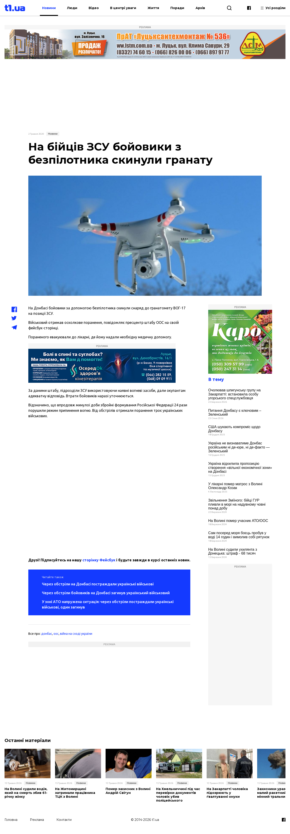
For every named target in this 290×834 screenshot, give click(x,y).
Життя (153, 8)
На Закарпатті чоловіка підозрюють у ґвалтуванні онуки (227, 792)
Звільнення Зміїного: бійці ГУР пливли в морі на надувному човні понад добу (237, 504)
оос (56, 633)
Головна (11, 820)
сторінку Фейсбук (98, 560)
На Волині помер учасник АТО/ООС (238, 521)
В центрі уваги (123, 8)
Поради (177, 8)
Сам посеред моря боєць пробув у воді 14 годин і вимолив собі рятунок (238, 535)
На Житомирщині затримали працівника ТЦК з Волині (75, 792)
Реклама (37, 820)
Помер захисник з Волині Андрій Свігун (128, 791)
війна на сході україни (76, 633)
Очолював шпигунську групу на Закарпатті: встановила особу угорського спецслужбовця (234, 394)
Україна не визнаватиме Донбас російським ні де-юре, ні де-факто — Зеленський (239, 447)
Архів (200, 8)
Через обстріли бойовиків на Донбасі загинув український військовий (106, 593)
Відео (94, 8)
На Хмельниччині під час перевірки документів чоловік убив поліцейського (178, 794)
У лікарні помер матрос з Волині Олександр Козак (235, 486)
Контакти (64, 820)
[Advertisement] (145, 95)
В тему (216, 379)
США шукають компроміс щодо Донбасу (234, 429)
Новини (49, 8)
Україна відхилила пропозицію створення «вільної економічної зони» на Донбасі (240, 467)
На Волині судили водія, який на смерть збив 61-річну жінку (26, 792)
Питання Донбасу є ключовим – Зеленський (234, 413)
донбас (46, 633)
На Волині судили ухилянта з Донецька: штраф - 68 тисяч (232, 551)
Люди (72, 8)
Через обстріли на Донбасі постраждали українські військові (98, 584)
